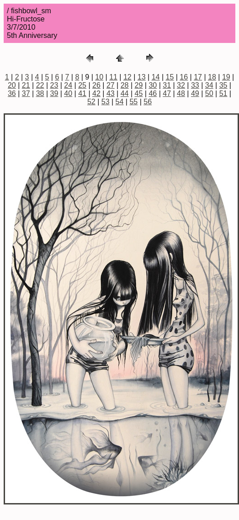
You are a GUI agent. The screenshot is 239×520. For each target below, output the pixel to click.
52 (91, 102)
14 (156, 77)
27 (110, 85)
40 (68, 93)
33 (195, 85)
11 (113, 77)
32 (181, 85)
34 (209, 85)
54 (120, 102)
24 (68, 85)
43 (110, 93)
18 (212, 77)
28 (125, 85)
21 (26, 85)
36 (12, 93)
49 (195, 93)
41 (82, 93)
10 (99, 77)
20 (12, 85)
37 (26, 93)
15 (170, 77)
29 (139, 85)
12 (127, 77)
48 (181, 93)
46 (153, 93)
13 (142, 77)
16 (184, 77)
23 (54, 85)
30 (153, 85)
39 (54, 93)
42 (96, 93)
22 (40, 85)
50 (209, 93)
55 (133, 102)
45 (139, 93)
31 (167, 85)
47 (167, 93)
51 (223, 93)
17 (198, 77)
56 (147, 102)
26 (96, 85)
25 (82, 85)
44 (125, 93)
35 (223, 85)
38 (40, 93)
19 (226, 77)
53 (105, 102)
